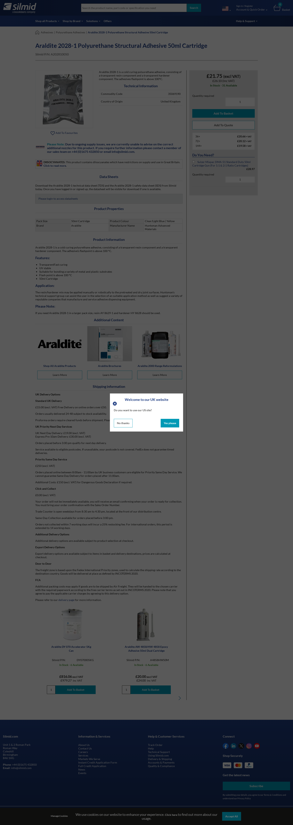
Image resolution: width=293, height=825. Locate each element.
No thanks (123, 423)
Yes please (170, 423)
